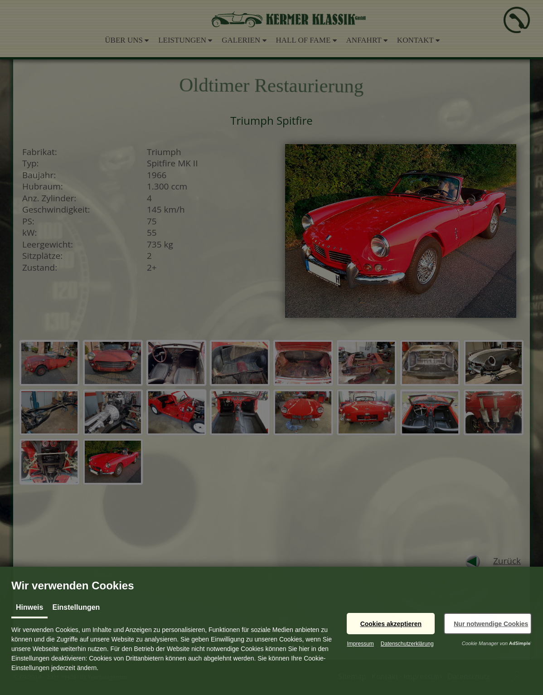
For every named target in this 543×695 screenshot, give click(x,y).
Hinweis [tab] (29, 607)
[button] (391, 623)
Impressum (360, 644)
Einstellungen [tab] (76, 607)
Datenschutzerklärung (407, 644)
